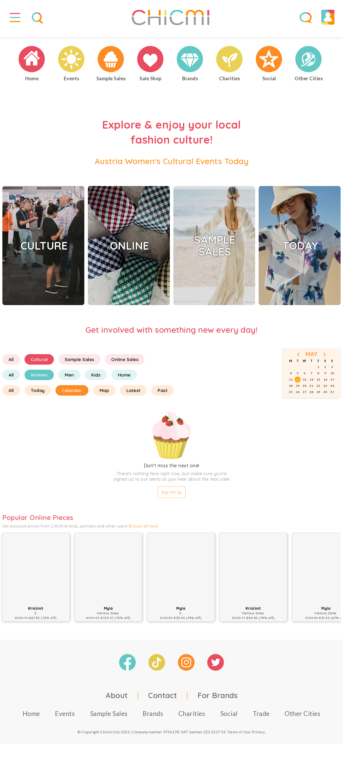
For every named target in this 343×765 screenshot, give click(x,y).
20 (304, 390)
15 (318, 384)
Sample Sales (79, 364)
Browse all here (143, 530)
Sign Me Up (171, 497)
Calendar (72, 395)
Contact (162, 700)
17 (332, 384)
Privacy (258, 736)
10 (332, 378)
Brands (153, 718)
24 (332, 390)
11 (291, 384)
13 (304, 384)
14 (311, 384)
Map (104, 395)
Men (69, 379)
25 (291, 396)
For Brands (217, 700)
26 (297, 396)
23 (325, 390)
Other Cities (302, 718)
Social (229, 718)
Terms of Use (238, 736)
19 (297, 390)
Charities (191, 718)
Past (162, 395)
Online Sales (124, 364)
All (11, 364)
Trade (261, 718)
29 (318, 396)
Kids (96, 379)
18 (291, 390)
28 (311, 396)
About (117, 700)
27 (304, 396)
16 (325, 384)
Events (65, 718)
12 (297, 384)
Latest (133, 395)
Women (39, 379)
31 (332, 396)
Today (38, 395)
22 (318, 390)
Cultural (39, 364)
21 (311, 390)
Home (124, 379)
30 (325, 396)
